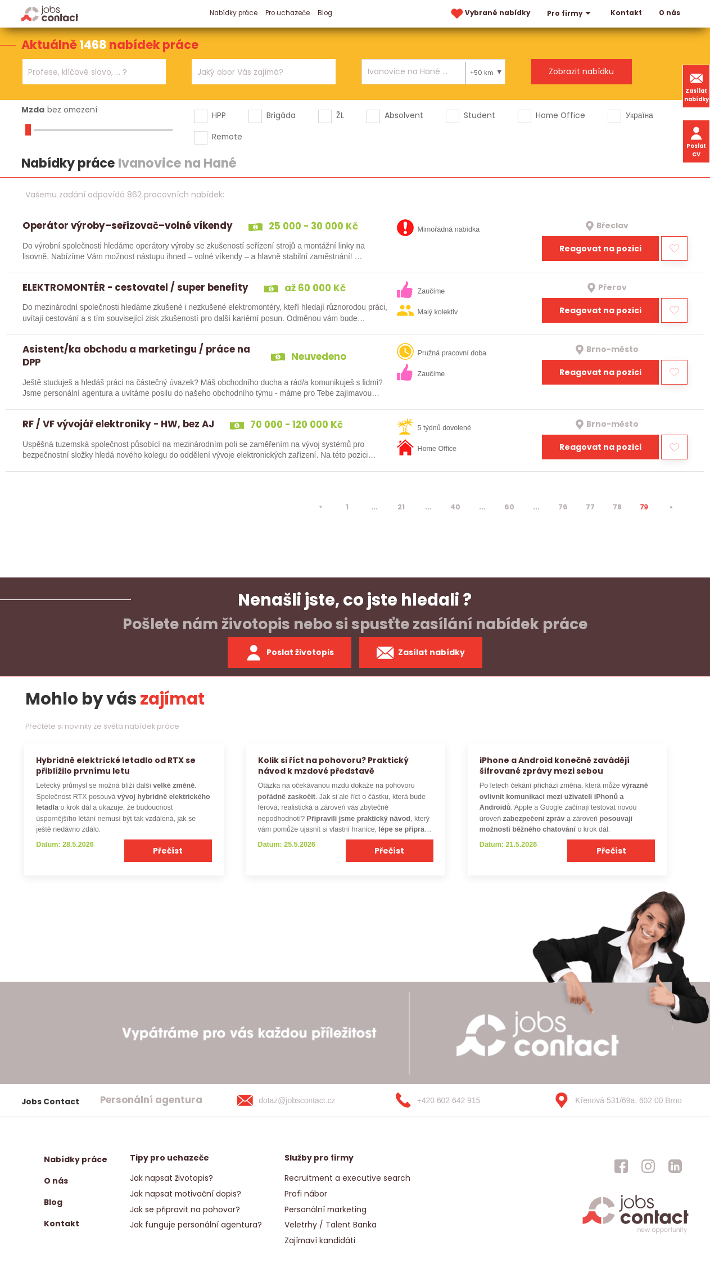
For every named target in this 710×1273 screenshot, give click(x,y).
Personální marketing (325, 1209)
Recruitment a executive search (347, 1178)
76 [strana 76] (563, 507)
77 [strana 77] (590, 507)
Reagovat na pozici (600, 248)
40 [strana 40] (455, 507)
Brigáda (281, 115)
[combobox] (94, 71)
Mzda (32, 109)
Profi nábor (305, 1193)
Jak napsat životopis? (171, 1178)
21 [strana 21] (401, 507)
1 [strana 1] (347, 507)
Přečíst (168, 850)
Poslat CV (696, 141)
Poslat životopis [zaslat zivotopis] (289, 653)
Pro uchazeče (287, 12)
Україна (639, 115)
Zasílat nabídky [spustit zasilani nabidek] (421, 653)
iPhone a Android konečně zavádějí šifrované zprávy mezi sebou (555, 766)
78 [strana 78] (617, 507)
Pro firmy (570, 13)
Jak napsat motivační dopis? (185, 1193)
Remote (227, 136)
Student (479, 115)
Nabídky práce (233, 12)
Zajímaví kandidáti (319, 1240)
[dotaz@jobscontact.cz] (297, 1100)
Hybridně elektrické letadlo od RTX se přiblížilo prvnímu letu (116, 766)
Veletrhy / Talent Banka (330, 1224)
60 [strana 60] (509, 507)
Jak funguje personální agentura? (196, 1224)
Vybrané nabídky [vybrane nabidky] (489, 14)
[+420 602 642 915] (456, 1100)
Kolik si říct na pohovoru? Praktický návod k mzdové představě (333, 766)
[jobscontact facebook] (621, 1166)
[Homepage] (49, 13)
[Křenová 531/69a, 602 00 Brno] (614, 1100)
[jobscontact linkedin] (675, 1166)
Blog (325, 12)
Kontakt (626, 12)
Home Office (560, 115)
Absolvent (404, 115)
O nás (669, 12)
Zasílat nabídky (696, 86)
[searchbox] (87, 72)
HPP (219, 115)
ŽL (340, 115)
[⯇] (320, 507)
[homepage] (635, 1232)
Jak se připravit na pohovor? (185, 1209)
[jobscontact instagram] (648, 1166)
